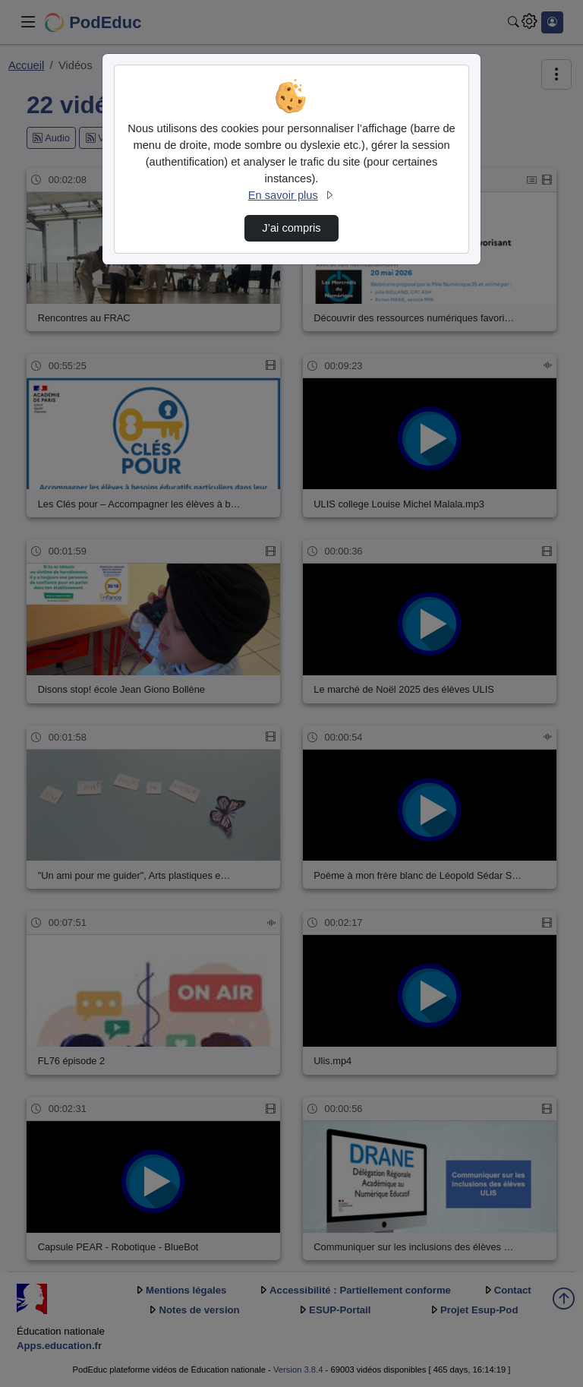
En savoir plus (291, 195)
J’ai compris (291, 228)
